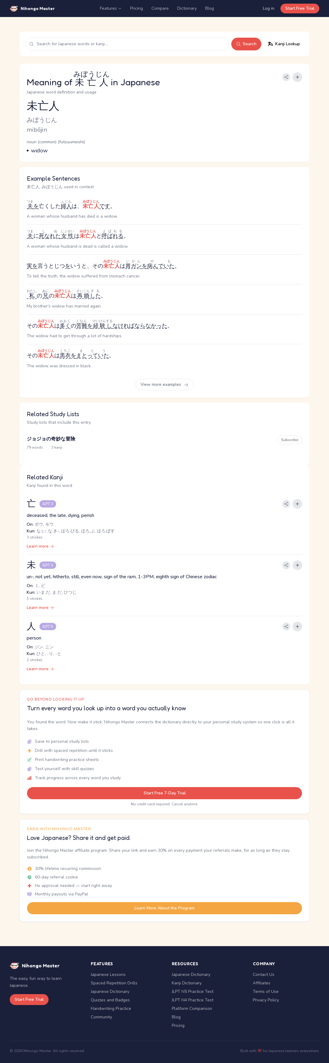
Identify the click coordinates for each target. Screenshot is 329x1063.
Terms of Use (266, 991)
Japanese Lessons (108, 974)
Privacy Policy (266, 1000)
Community (101, 1017)
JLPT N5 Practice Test (192, 991)
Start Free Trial (299, 8)
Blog (209, 8)
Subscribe (289, 439)
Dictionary (187, 8)
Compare (160, 8)
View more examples (164, 384)
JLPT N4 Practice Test (192, 1000)
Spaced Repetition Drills (114, 983)
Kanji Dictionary (187, 983)
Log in (268, 8)
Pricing (136, 8)
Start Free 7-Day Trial (165, 793)
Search (246, 44)
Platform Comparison (192, 1008)
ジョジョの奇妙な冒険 (51, 439)
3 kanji (56, 447)
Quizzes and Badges (110, 1000)
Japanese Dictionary (110, 991)
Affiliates (261, 983)
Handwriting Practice (111, 1008)
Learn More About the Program (164, 908)
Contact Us (263, 974)
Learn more (40, 546)
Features (111, 8)
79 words (35, 447)
